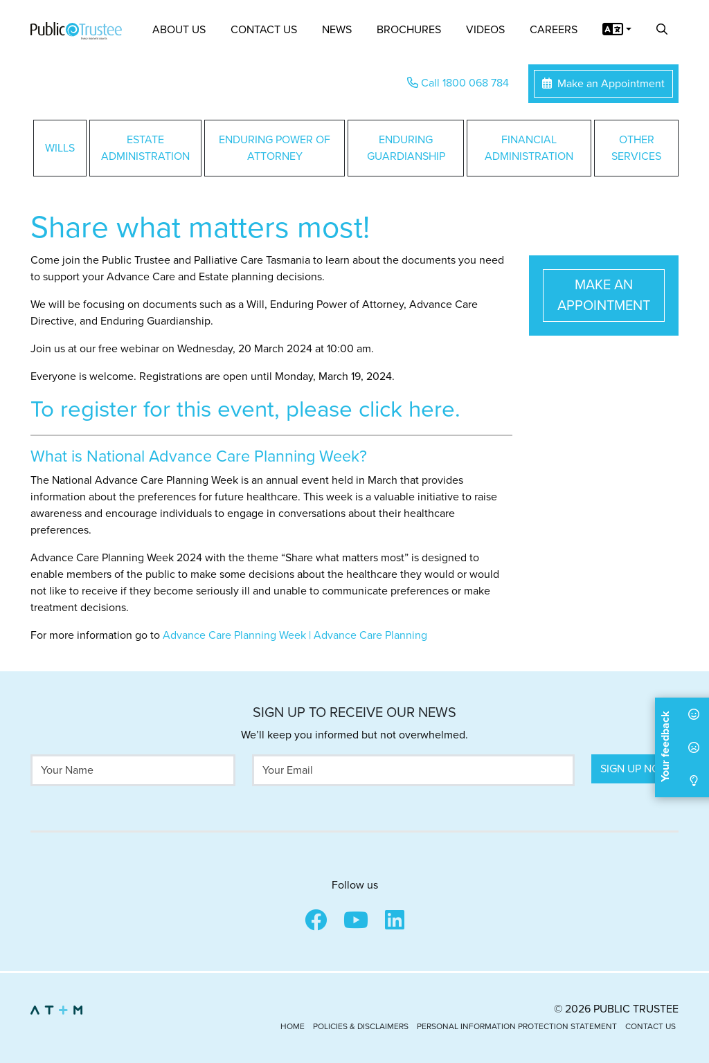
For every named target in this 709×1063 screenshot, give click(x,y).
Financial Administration (529, 148)
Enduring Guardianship (406, 148)
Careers (553, 30)
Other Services (636, 148)
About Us (179, 30)
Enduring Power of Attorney (274, 148)
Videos (485, 30)
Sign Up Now (635, 769)
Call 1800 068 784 (458, 83)
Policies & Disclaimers (361, 1026)
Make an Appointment (603, 84)
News (337, 30)
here (432, 409)
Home (292, 1026)
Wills (60, 148)
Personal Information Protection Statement (517, 1026)
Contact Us (264, 30)
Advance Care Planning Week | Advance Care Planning (295, 635)
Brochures (409, 30)
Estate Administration (145, 148)
